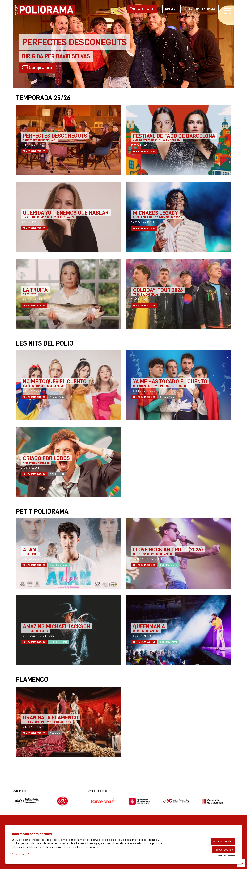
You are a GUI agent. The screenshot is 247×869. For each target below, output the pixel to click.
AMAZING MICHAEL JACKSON (56, 626)
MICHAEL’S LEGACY (155, 213)
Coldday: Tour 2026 (158, 290)
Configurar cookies (226, 856)
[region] (48, 801)
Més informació (20, 854)
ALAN (29, 549)
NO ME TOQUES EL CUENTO (55, 381)
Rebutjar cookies (223, 849)
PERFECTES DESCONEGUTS (55, 135)
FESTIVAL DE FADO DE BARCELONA (174, 136)
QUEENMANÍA (149, 626)
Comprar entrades (202, 8)
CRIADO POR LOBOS (46, 458)
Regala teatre (142, 8)
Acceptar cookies (223, 841)
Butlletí (171, 8)
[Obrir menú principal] (227, 8)
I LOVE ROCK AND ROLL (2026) (168, 549)
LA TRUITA (35, 290)
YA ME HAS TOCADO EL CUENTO (170, 381)
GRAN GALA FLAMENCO (50, 717)
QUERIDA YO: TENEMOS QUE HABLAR (66, 212)
